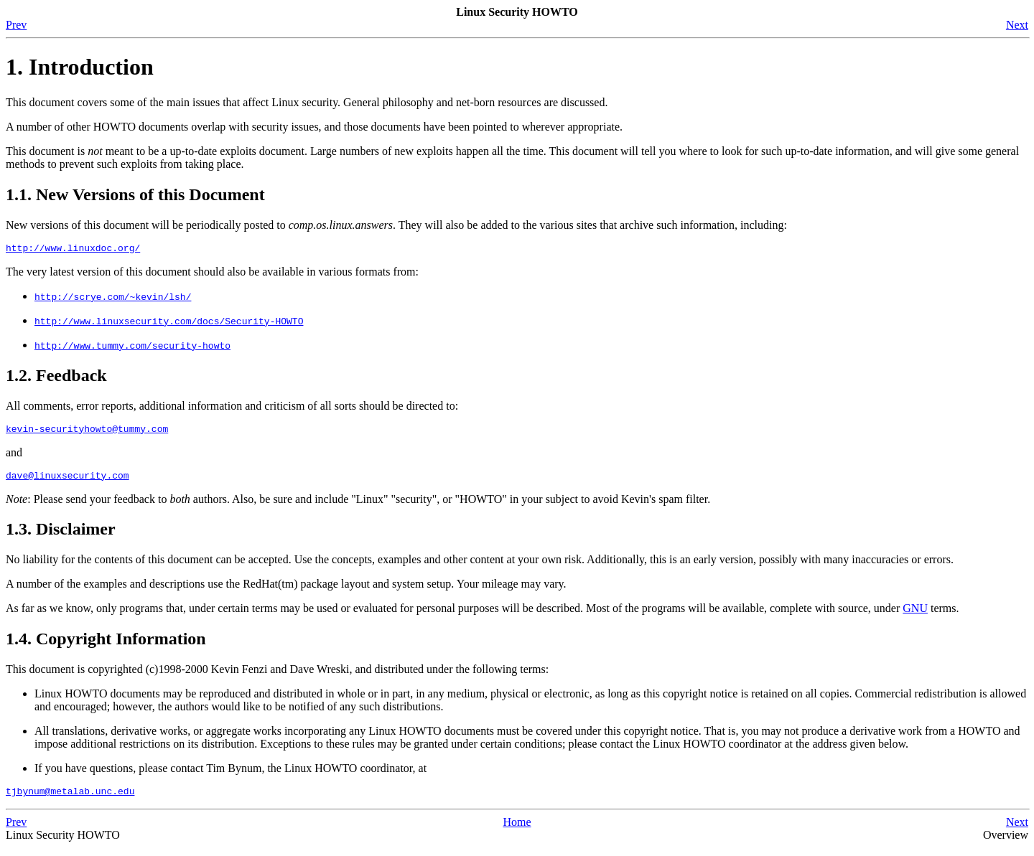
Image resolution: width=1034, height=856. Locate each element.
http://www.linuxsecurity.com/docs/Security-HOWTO (168, 322)
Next (1017, 25)
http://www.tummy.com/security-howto (132, 347)
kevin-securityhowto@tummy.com (87, 432)
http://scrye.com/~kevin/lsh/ (112, 298)
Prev (16, 25)
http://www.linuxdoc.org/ (73, 249)
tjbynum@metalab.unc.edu (70, 799)
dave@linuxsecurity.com (67, 481)
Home (517, 830)
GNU (915, 614)
